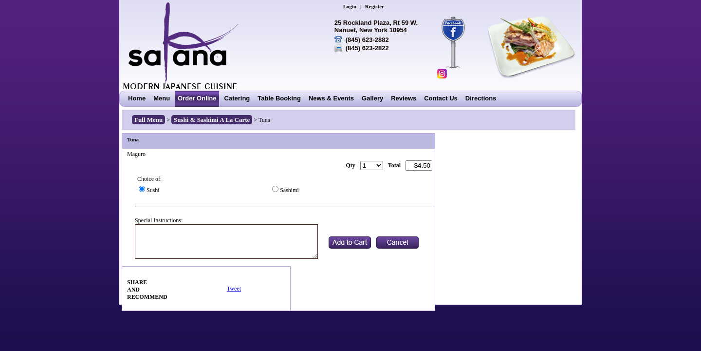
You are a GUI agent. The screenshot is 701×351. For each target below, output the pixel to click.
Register (374, 6)
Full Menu (148, 119)
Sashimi (289, 190)
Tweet (234, 288)
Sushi (153, 190)
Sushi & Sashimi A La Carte (212, 119)
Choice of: (149, 179)
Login (350, 6)
